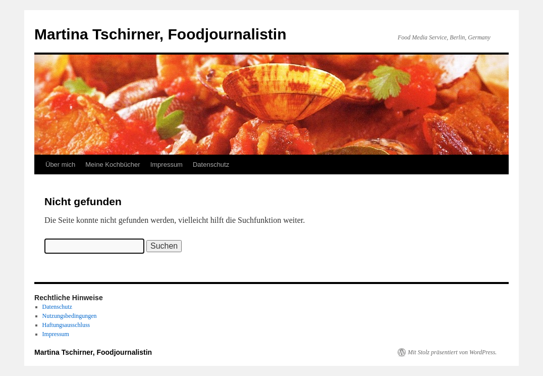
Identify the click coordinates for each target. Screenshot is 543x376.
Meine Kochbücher (112, 164)
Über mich (60, 164)
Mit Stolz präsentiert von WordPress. (452, 352)
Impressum (166, 164)
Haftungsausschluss (66, 324)
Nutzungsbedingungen (69, 315)
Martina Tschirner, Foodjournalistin (160, 34)
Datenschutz (211, 164)
